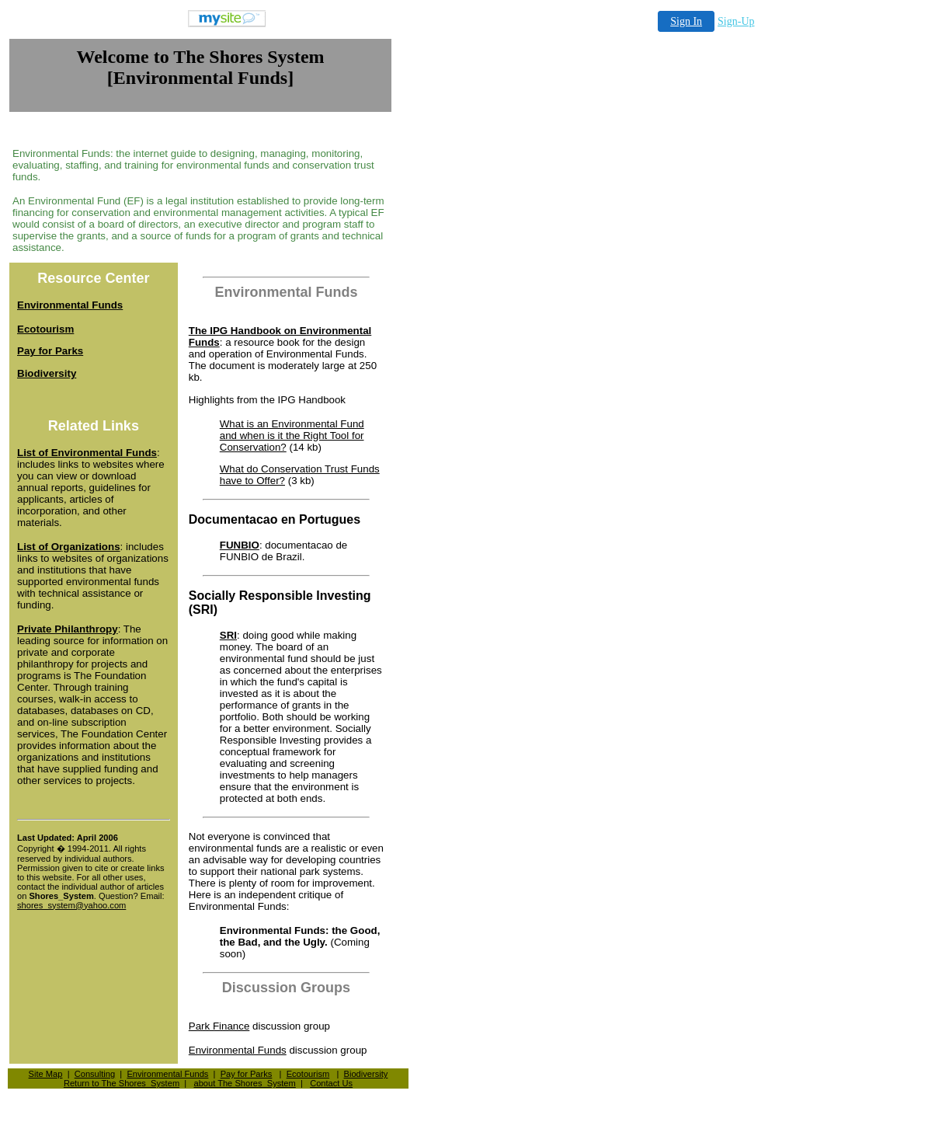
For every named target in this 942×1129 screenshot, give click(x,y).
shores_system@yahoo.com (71, 905)
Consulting (95, 1073)
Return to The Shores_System (121, 1083)
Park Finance (219, 1026)
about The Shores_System (244, 1083)
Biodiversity (366, 1073)
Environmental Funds (238, 1050)
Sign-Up (736, 21)
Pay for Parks (247, 1073)
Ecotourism (308, 1073)
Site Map (46, 1073)
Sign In (686, 21)
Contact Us (331, 1083)
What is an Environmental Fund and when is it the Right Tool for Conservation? (292, 435)
